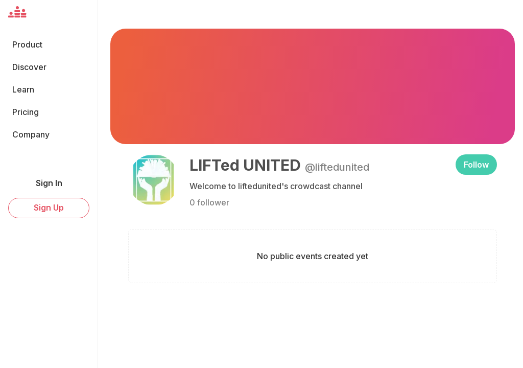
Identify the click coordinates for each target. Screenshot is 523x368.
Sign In (49, 183)
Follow (476, 164)
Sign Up (49, 207)
